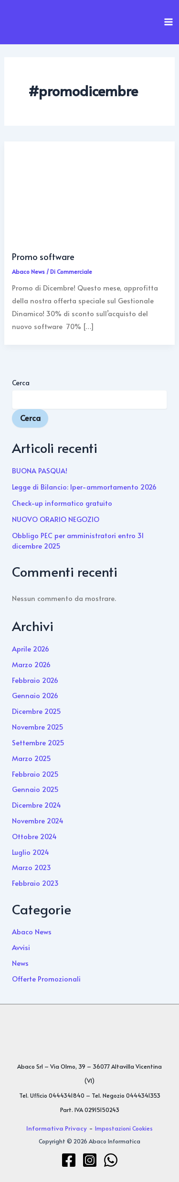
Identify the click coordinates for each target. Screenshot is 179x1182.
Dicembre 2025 (36, 711)
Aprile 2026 (30, 648)
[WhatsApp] (110, 1160)
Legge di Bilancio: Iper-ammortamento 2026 (84, 486)
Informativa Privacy (56, 1127)
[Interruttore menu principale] (168, 22)
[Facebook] (68, 1160)
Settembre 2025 (38, 742)
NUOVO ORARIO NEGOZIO (55, 519)
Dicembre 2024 (36, 805)
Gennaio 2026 (35, 695)
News (20, 963)
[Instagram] (89, 1160)
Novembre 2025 (37, 726)
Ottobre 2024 (34, 836)
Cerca (21, 382)
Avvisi (21, 947)
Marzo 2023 (31, 867)
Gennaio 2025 (35, 789)
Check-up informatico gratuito (62, 503)
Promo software (43, 256)
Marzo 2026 (31, 664)
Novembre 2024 (37, 820)
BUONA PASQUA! (39, 470)
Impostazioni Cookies (124, 1128)
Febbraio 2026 (35, 680)
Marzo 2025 (31, 758)
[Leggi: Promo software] (89, 195)
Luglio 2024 (30, 852)
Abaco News (28, 271)
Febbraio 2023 (35, 883)
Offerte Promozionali (46, 978)
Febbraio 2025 (35, 774)
